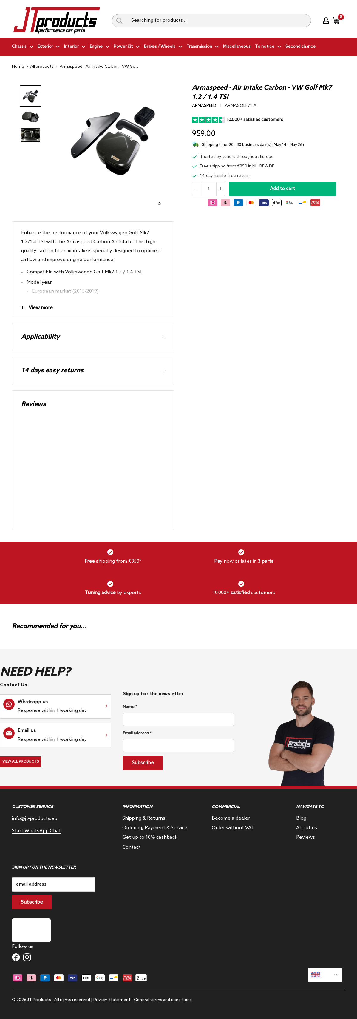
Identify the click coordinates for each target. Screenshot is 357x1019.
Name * (130, 707)
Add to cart (282, 189)
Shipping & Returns (143, 818)
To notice (268, 47)
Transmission (202, 47)
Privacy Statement (112, 1000)
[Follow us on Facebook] (16, 957)
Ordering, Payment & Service (154, 828)
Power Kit (127, 47)
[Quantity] (208, 189)
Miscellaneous (237, 46)
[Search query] (119, 20)
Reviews (305, 837)
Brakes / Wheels (163, 47)
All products (42, 66)
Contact (131, 847)
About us (306, 828)
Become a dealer (231, 818)
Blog (301, 818)
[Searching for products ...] (219, 20)
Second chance (300, 46)
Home (18, 66)
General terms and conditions (163, 1000)
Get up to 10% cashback (149, 837)
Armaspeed (204, 105)
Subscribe (143, 763)
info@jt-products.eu (34, 818)
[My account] (326, 20)
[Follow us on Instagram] (27, 957)
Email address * (137, 733)
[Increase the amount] (220, 189)
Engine (99, 47)
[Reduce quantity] (196, 189)
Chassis (22, 47)
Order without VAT (233, 828)
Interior (74, 47)
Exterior (49, 47)
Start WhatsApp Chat (36, 831)
